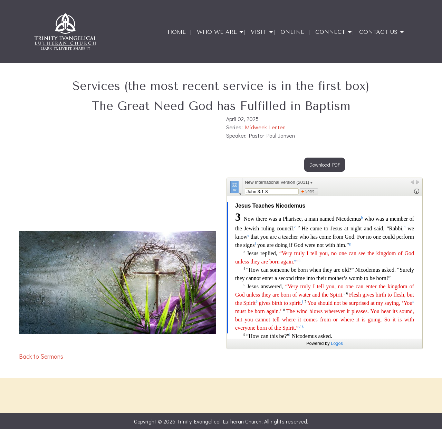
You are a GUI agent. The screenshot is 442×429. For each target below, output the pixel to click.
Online (292, 32)
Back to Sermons (41, 356)
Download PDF (324, 164)
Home (176, 32)
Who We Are (217, 32)
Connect (330, 32)
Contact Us (378, 32)
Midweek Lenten (265, 127)
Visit (259, 32)
